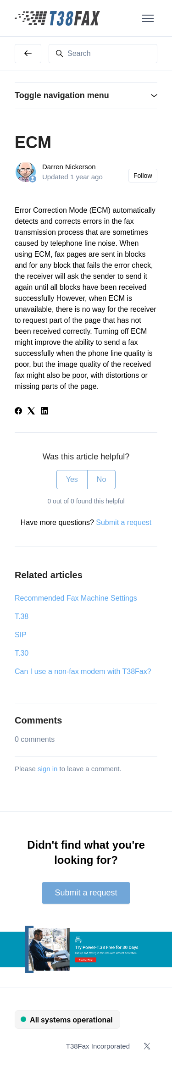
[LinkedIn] (44, 412)
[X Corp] (31, 412)
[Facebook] (18, 412)
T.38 (21, 616)
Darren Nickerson (69, 167)
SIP (21, 635)
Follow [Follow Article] (142, 175)
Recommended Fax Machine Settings (76, 598)
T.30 (21, 653)
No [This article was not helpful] (101, 479)
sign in (47, 769)
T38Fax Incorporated (98, 1046)
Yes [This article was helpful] (72, 479)
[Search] (103, 53)
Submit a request (123, 522)
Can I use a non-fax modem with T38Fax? (83, 671)
